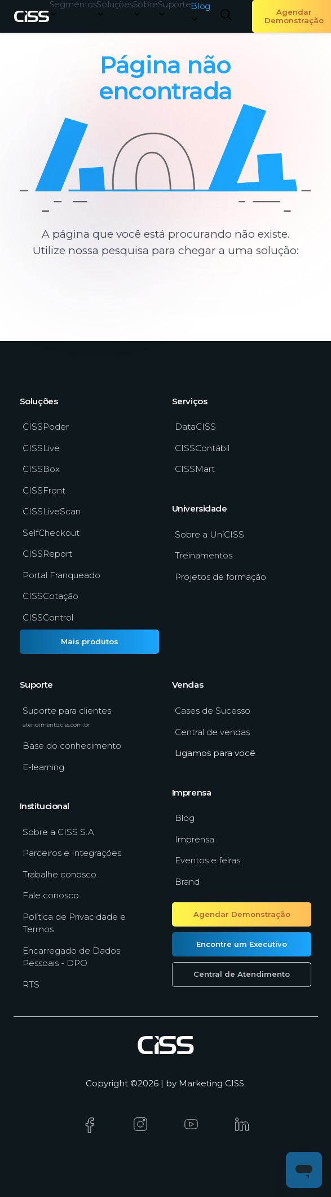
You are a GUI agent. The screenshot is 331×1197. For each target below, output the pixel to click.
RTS (31, 984)
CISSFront (44, 490)
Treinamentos (203, 555)
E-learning (43, 767)
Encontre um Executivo (241, 944)
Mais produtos (89, 641)
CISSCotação (50, 596)
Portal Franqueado (61, 575)
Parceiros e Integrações (72, 852)
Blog (185, 817)
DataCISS (195, 426)
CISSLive (41, 448)
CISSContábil (202, 448)
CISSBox (41, 469)
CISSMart (195, 469)
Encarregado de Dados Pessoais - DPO (71, 957)
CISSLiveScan (52, 511)
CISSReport (47, 553)
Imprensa (194, 839)
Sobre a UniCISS (209, 534)
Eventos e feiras (207, 860)
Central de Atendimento (241, 973)
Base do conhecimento (72, 745)
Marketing (201, 1083)
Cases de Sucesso (212, 710)
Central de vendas (212, 732)
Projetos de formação (220, 576)
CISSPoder (46, 426)
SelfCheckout (51, 532)
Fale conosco (51, 895)
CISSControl (48, 617)
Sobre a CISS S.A (58, 832)
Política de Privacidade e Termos (74, 923)
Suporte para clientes (67, 716)
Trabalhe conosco (59, 874)
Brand (187, 881)
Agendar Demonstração (241, 914)
